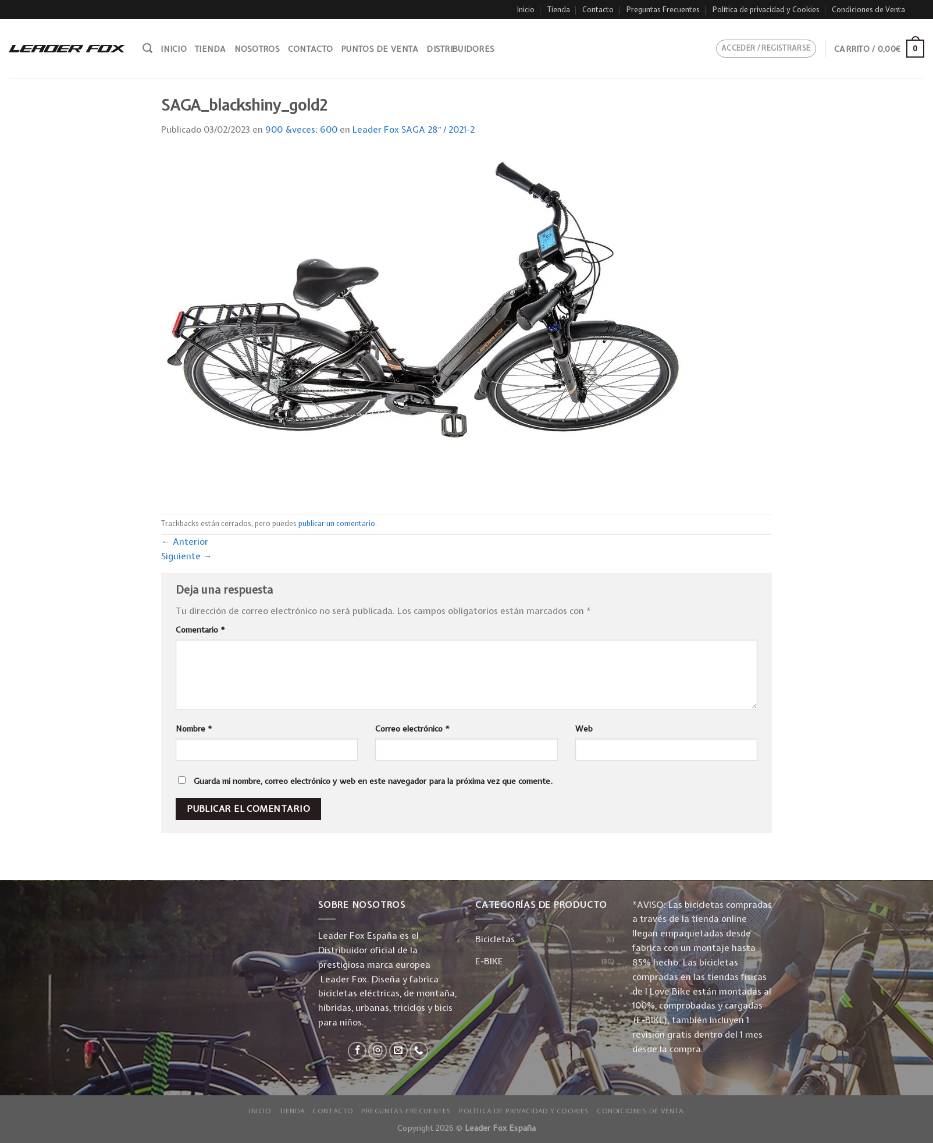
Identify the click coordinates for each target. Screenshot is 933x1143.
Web (584, 728)
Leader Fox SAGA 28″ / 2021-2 (413, 129)
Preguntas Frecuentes (663, 10)
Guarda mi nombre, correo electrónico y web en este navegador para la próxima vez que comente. (373, 781)
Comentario (200, 629)
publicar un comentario (336, 523)
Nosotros (257, 49)
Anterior (184, 541)
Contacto (598, 10)
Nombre (194, 728)
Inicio (526, 10)
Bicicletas (495, 939)
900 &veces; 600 (301, 129)
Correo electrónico (412, 728)
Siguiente (186, 556)
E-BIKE (489, 961)
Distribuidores (460, 49)
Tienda (558, 10)
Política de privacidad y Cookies (766, 10)
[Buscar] (147, 48)
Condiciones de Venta (868, 10)
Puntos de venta (379, 49)
